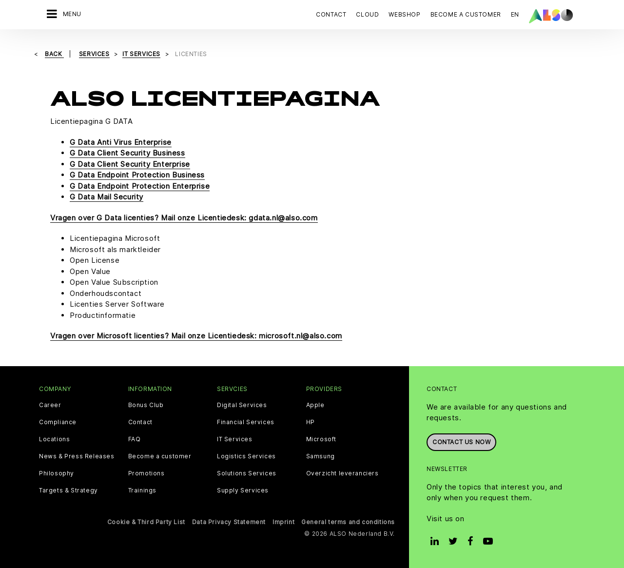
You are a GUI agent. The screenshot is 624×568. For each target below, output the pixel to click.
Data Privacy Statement (229, 522)
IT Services (235, 439)
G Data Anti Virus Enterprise (121, 142)
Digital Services (242, 405)
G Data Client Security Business (127, 152)
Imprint (283, 522)
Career (50, 405)
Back (54, 54)
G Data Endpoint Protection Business (137, 174)
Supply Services (243, 490)
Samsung (320, 456)
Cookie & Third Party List (146, 522)
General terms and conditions (348, 522)
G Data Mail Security (106, 196)
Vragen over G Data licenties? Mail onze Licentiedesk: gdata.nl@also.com (184, 217)
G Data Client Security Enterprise (130, 164)
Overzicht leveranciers (342, 473)
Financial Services (245, 422)
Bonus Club (146, 405)
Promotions (146, 473)
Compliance (58, 422)
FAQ (134, 439)
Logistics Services (246, 456)
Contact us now (461, 442)
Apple (315, 405)
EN (515, 14)
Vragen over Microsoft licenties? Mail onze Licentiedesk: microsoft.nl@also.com (196, 335)
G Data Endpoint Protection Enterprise (140, 186)
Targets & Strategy (68, 490)
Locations (54, 439)
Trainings (142, 490)
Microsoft (321, 439)
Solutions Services (246, 473)
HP (310, 422)
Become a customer (160, 456)
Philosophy (56, 473)
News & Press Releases (77, 456)
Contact (331, 14)
